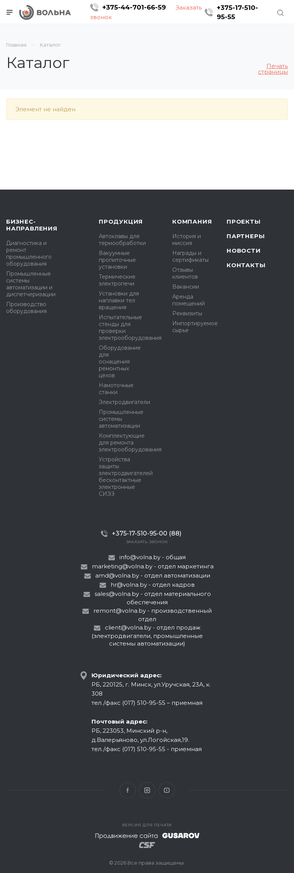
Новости (244, 250)
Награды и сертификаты (190, 256)
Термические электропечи (117, 280)
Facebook (127, 790)
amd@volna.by (117, 575)
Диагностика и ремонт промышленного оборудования (29, 253)
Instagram (147, 790)
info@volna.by (139, 557)
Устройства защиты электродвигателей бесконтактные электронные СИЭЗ (126, 476)
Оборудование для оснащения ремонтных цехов (120, 361)
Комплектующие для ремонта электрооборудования (130, 442)
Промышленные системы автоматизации (121, 419)
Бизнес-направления (31, 225)
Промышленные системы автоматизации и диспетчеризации (31, 284)
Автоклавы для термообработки (122, 240)
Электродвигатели (124, 402)
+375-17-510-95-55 (237, 12)
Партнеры (246, 236)
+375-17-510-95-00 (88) (146, 533)
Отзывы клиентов (185, 273)
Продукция (121, 221)
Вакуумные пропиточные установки (117, 260)
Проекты (244, 221)
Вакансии (185, 286)
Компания (192, 221)
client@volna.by (128, 627)
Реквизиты (187, 313)
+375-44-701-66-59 (134, 7)
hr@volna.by (129, 584)
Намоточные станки (116, 389)
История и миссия (186, 240)
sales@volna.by (117, 593)
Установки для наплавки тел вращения (119, 300)
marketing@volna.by (122, 566)
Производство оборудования (26, 308)
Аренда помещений (188, 300)
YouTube (166, 790)
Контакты (246, 265)
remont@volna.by (119, 610)
